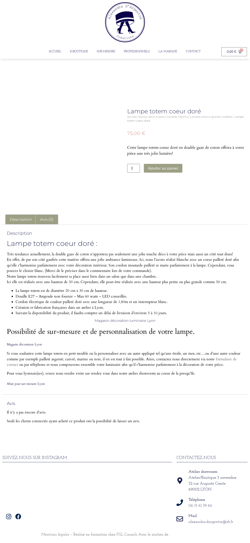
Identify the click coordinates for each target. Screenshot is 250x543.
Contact (193, 51)
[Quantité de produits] (133, 168)
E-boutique (79, 51)
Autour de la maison (152, 116)
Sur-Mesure (106, 51)
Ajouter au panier (163, 168)
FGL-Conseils (126, 534)
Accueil (55, 51)
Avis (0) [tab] (46, 219)
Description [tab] (21, 219)
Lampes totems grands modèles (211, 116)
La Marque (167, 51)
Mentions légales (55, 534)
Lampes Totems (177, 116)
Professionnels (137, 51)
